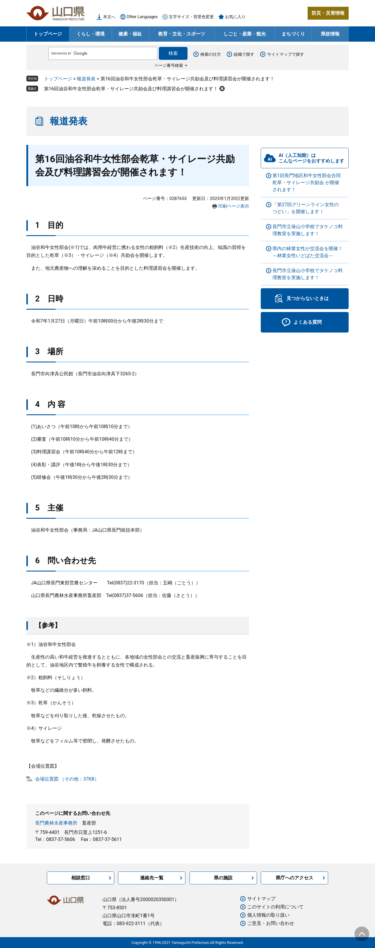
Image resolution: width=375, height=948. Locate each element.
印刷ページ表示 (233, 206)
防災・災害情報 (328, 13)
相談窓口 (80, 878)
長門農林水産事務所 (56, 823)
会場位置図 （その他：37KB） (67, 779)
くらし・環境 (90, 34)
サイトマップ (261, 898)
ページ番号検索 (168, 65)
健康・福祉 (130, 34)
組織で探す (244, 54)
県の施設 (223, 878)
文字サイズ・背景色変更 (191, 16)
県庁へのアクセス (294, 878)
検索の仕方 (210, 54)
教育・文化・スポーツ (181, 34)
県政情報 (330, 34)
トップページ (48, 34)
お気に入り (235, 16)
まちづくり (293, 34)
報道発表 (86, 79)
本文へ (109, 16)
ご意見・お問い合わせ (270, 923)
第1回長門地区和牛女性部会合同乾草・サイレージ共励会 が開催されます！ (306, 182)
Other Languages (142, 16)
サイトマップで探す (285, 54)
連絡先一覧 (151, 878)
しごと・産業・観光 (245, 34)
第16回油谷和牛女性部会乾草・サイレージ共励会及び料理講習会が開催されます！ (131, 88)
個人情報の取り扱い (268, 915)
